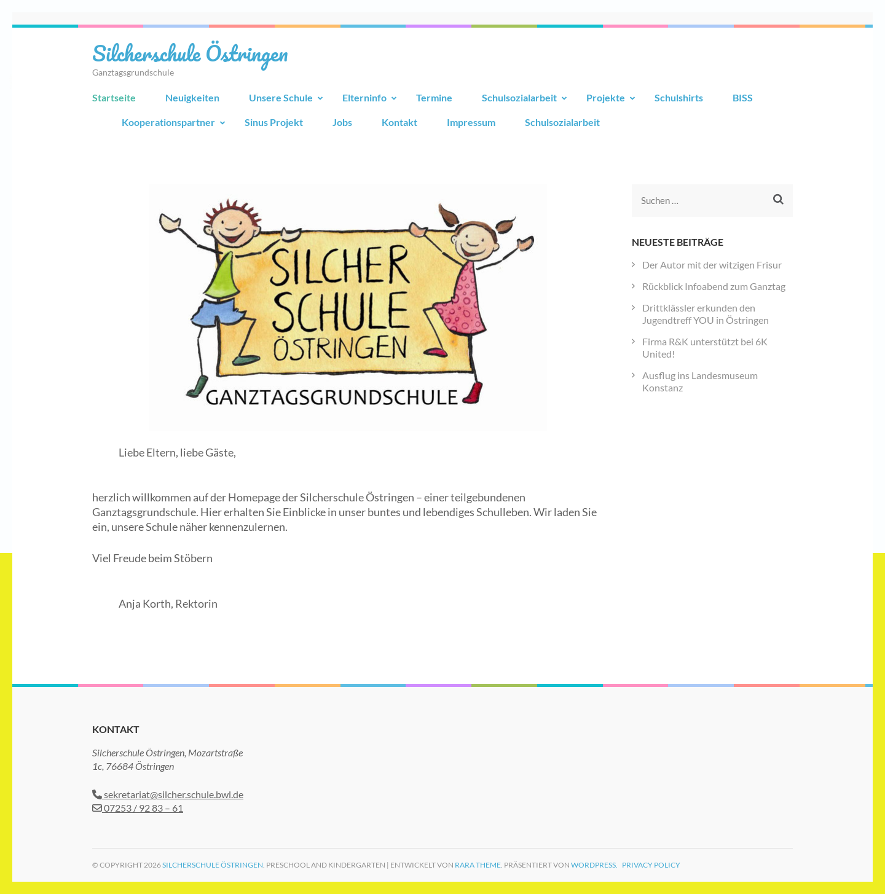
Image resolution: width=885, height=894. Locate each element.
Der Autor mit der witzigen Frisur (712, 264)
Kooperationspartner (168, 122)
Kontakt (399, 122)
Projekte (605, 97)
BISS (743, 97)
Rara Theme (478, 864)
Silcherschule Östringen (190, 53)
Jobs (342, 122)
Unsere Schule (281, 97)
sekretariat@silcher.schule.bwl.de (167, 794)
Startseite (114, 97)
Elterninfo (364, 97)
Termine (434, 97)
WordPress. (594, 864)
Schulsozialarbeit (519, 97)
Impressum (471, 122)
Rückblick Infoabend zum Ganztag (713, 286)
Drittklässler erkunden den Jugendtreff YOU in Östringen (705, 314)
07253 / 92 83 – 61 (137, 808)
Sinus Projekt (274, 122)
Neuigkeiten (192, 97)
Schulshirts (679, 97)
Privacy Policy (651, 864)
